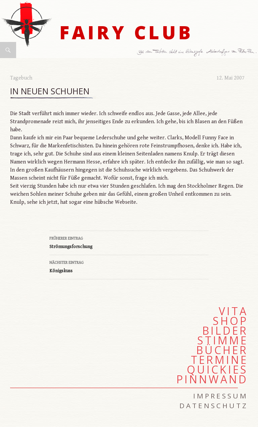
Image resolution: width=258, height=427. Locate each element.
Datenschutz (213, 405)
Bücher (222, 350)
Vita (233, 311)
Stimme (222, 340)
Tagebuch (21, 78)
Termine (219, 360)
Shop (230, 321)
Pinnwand (212, 379)
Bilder (225, 330)
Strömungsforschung (129, 242)
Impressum (220, 395)
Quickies (217, 369)
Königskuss (129, 266)
